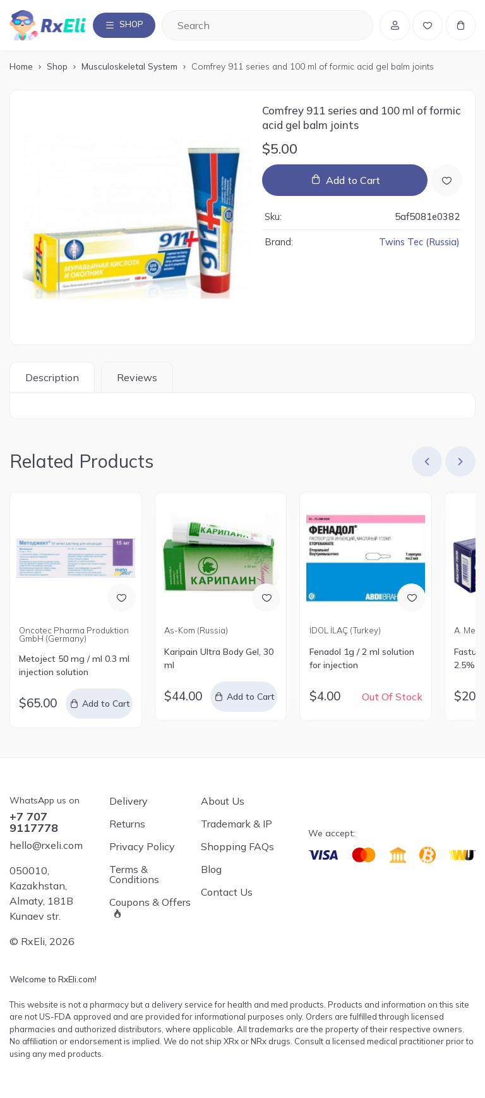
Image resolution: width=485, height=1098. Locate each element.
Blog (211, 870)
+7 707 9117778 (33, 823)
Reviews (137, 380)
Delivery (128, 801)
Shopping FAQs (237, 847)
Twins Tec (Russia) (419, 245)
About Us (222, 801)
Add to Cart (353, 182)
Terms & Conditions (134, 875)
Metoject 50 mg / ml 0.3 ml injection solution (74, 668)
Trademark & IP (236, 824)
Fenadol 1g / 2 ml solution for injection (361, 661)
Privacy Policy (142, 847)
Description (52, 380)
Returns (127, 824)
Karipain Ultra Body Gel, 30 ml (218, 661)
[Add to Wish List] (446, 182)
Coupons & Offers (150, 903)
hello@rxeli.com (46, 846)
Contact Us (227, 893)
